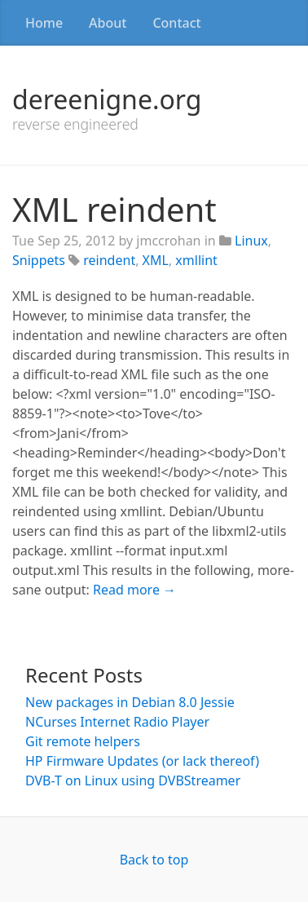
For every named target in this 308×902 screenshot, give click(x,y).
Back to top (154, 860)
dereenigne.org (106, 99)
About (107, 23)
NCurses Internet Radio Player (117, 722)
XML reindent (114, 209)
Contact (176, 23)
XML (156, 260)
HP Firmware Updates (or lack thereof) (142, 761)
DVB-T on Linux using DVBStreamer (132, 780)
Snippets (38, 260)
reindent (109, 260)
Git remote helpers (82, 741)
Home (44, 23)
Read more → (134, 590)
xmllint (196, 260)
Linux (251, 241)
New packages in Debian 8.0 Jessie (130, 702)
